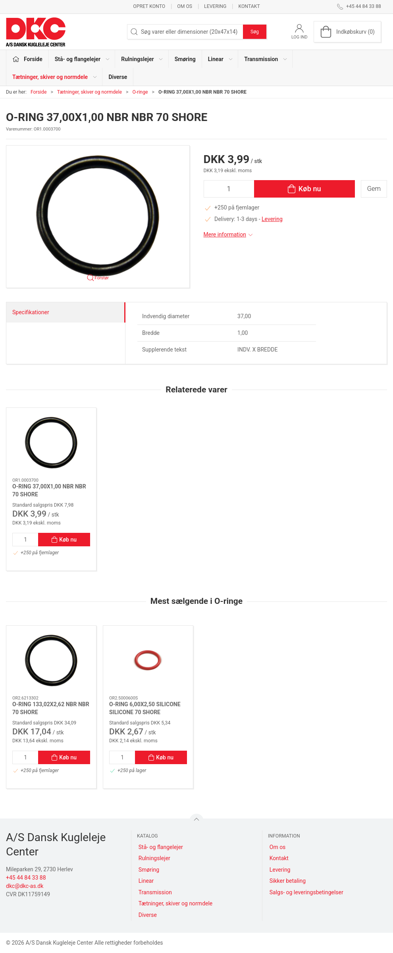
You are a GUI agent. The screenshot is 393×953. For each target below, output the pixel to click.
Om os (184, 6)
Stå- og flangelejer (161, 847)
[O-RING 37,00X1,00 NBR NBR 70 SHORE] (51, 443)
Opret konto (149, 6)
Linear (146, 881)
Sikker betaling (288, 881)
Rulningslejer (154, 858)
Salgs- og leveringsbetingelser (306, 892)
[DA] (36, 32)
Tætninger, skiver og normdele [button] (55, 77)
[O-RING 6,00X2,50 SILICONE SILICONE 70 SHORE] (148, 661)
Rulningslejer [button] (142, 59)
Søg (254, 32)
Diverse (117, 77)
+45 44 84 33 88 (26, 877)
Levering (215, 6)
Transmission (155, 892)
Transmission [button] (266, 59)
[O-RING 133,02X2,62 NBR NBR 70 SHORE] (51, 661)
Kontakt (249, 6)
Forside (39, 92)
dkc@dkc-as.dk (24, 886)
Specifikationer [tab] (30, 312)
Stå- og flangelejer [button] (82, 59)
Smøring (185, 59)
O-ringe (140, 92)
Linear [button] (220, 59)
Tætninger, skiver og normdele (89, 92)
